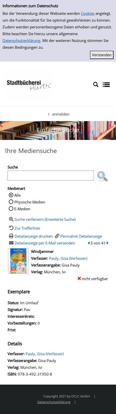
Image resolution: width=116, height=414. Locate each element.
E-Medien (22, 208)
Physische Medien (29, 201)
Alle (17, 195)
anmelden (60, 114)
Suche (13, 167)
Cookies (87, 13)
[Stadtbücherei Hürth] (29, 84)
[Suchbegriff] (51, 176)
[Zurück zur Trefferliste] (24, 228)
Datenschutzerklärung (21, 40)
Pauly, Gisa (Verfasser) (68, 258)
